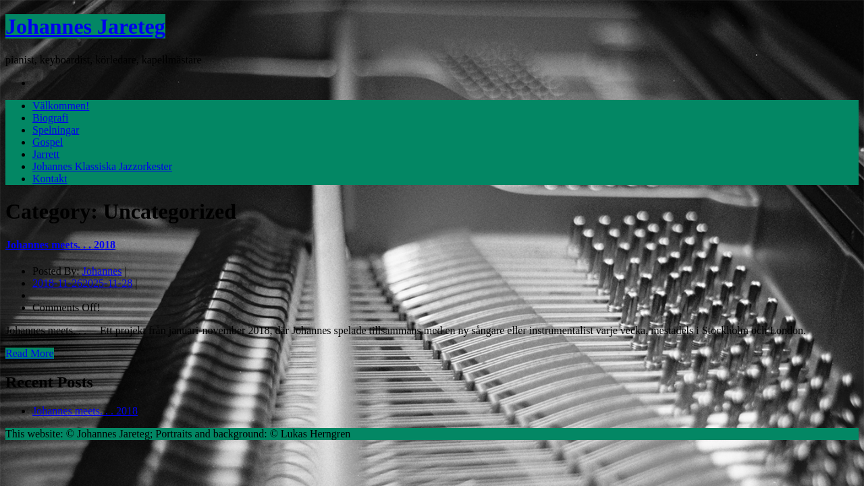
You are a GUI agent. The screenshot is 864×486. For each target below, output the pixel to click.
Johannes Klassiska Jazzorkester (102, 166)
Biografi (50, 118)
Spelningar (55, 130)
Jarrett (45, 154)
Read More (29, 353)
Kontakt (50, 178)
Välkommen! (60, 105)
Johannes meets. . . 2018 (60, 244)
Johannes (102, 271)
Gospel (47, 142)
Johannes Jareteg (85, 26)
